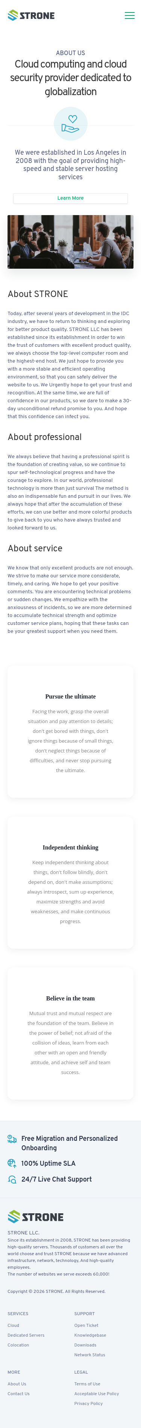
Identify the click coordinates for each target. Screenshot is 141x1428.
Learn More (70, 198)
